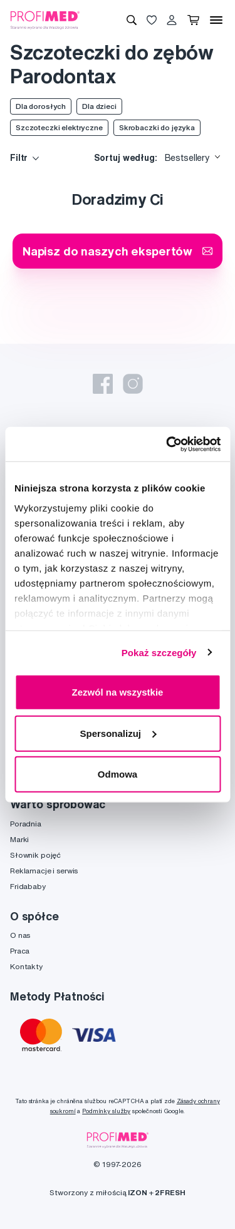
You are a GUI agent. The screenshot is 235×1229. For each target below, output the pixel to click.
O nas (20, 935)
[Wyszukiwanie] (131, 20)
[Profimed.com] (45, 19)
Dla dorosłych (41, 106)
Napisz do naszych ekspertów (117, 251)
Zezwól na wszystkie (118, 692)
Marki (19, 839)
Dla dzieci (99, 106)
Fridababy (28, 886)
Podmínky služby (106, 1111)
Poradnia (25, 824)
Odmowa (117, 774)
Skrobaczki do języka (157, 127)
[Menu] (216, 20)
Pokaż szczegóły (159, 652)
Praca (19, 951)
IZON (137, 1192)
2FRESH (170, 1192)
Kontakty (26, 966)
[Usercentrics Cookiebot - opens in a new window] (167, 444)
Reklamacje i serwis (44, 870)
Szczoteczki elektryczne (59, 127)
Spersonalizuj (118, 733)
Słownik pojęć (35, 855)
